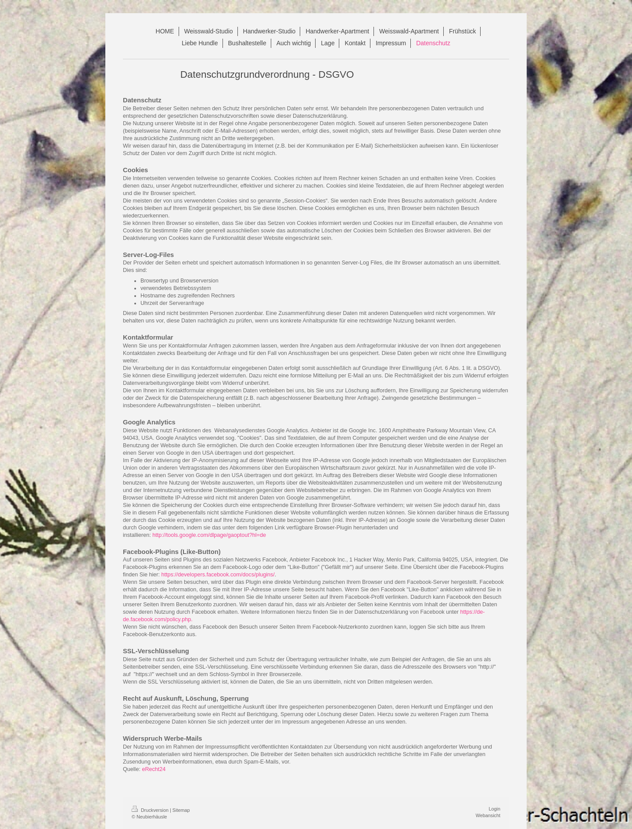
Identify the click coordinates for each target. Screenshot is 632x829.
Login (494, 808)
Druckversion (151, 810)
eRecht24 (153, 769)
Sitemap (181, 810)
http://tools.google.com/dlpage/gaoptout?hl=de (209, 535)
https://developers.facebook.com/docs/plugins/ (218, 575)
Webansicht (488, 815)
